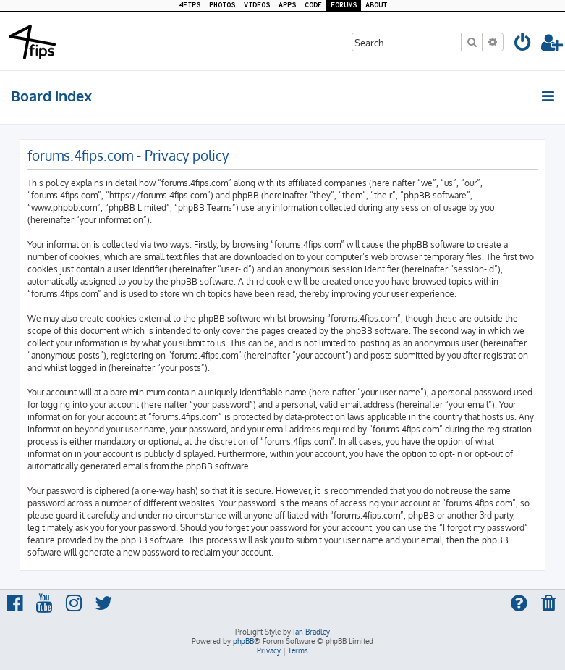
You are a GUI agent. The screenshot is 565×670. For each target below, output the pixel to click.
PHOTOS (222, 5)
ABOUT (376, 5)
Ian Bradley (311, 631)
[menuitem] (523, 44)
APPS (287, 5)
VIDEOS (257, 5)
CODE (313, 5)
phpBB (243, 641)
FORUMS (344, 5)
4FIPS (189, 5)
